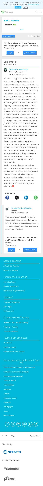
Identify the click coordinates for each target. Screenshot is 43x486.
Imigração (7, 402)
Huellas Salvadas (11, 20)
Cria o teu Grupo (9, 282)
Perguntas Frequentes (11, 302)
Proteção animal (9, 380)
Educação (7, 389)
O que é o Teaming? (10, 270)
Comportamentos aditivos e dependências (19, 367)
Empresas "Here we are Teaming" (16, 322)
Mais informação (33, 5)
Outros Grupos (8, 415)
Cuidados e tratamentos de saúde (16, 372)
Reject (26, 7)
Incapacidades (8, 385)
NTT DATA (7, 343)
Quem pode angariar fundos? (14, 291)
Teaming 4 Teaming (10, 327)
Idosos (5, 411)
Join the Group (29, 52)
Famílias (6, 394)
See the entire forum (34, 36)
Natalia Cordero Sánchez (21, 208)
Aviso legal (7, 306)
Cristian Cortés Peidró (18, 69)
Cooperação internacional (13, 376)
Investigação (8, 407)
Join (21, 29)
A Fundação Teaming (11, 266)
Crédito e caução (9, 347)
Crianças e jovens (10, 398)
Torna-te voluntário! (10, 331)
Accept (18, 7)
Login (10, 52)
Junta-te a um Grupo (11, 286)
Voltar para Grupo (8, 36)
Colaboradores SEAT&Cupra (13, 351)
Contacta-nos (8, 311)
